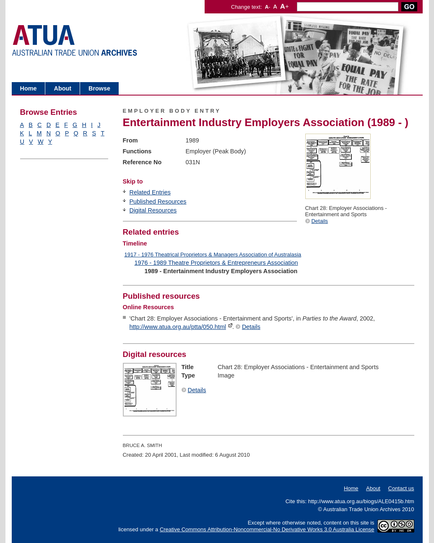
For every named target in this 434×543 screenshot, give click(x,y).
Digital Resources (153, 210)
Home (28, 88)
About (62, 88)
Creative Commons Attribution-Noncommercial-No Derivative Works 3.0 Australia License (267, 529)
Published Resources (158, 201)
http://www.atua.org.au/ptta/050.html (178, 326)
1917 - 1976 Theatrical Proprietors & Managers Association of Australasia (213, 254)
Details (320, 221)
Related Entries (150, 192)
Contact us (401, 488)
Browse (99, 88)
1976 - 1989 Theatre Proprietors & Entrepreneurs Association (216, 262)
